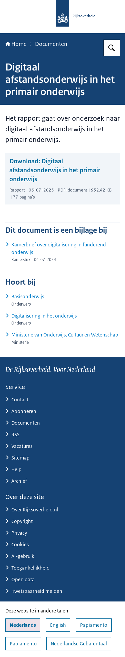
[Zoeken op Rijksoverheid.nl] (112, 48)
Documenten (51, 44)
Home (16, 44)
